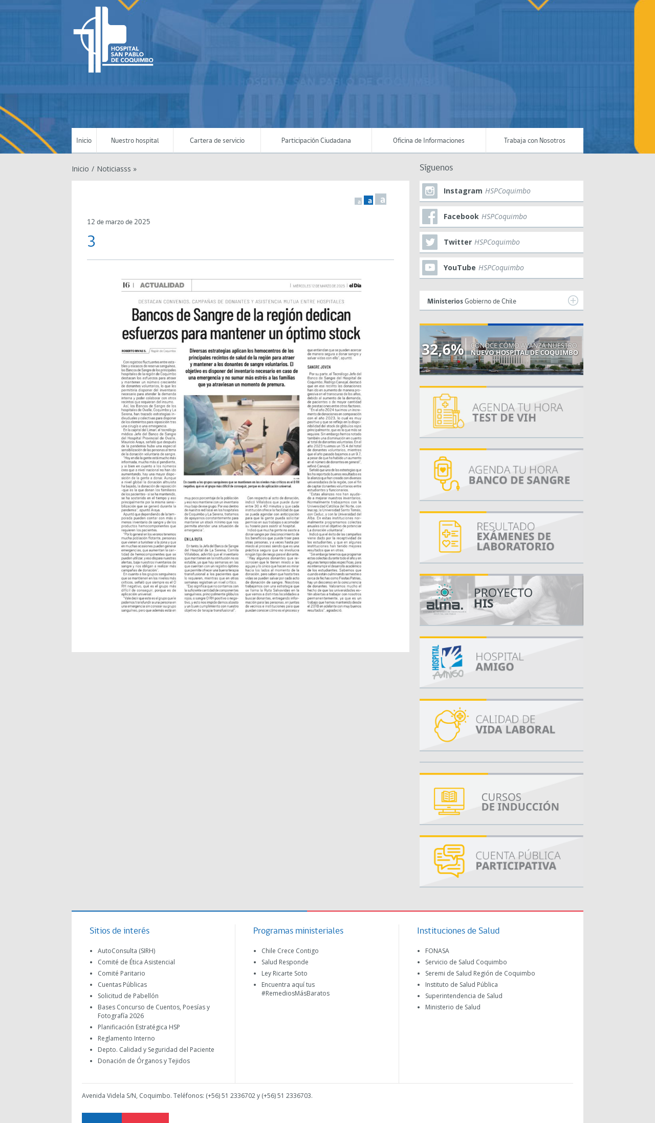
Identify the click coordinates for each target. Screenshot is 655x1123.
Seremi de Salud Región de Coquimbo (480, 973)
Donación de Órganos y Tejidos (144, 1060)
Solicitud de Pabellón (128, 995)
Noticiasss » (117, 169)
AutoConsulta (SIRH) (126, 950)
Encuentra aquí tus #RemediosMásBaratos (295, 989)
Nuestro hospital (135, 141)
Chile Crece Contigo (290, 950)
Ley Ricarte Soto (284, 973)
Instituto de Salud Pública (461, 984)
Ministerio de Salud (453, 1007)
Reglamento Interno (126, 1038)
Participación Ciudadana (316, 141)
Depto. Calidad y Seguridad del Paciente (156, 1049)
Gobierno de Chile (502, 300)
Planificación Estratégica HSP (139, 1027)
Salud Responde (285, 962)
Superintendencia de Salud (464, 995)
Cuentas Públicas (122, 984)
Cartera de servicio (217, 141)
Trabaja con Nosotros (534, 141)
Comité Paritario (121, 973)
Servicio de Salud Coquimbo (466, 962)
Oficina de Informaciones (429, 141)
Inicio (84, 141)
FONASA (437, 950)
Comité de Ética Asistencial (136, 962)
